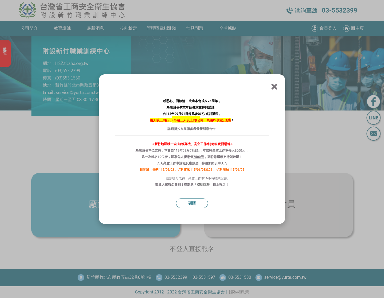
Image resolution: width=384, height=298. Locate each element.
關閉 (192, 203)
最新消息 (202, 128)
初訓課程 (203, 184)
